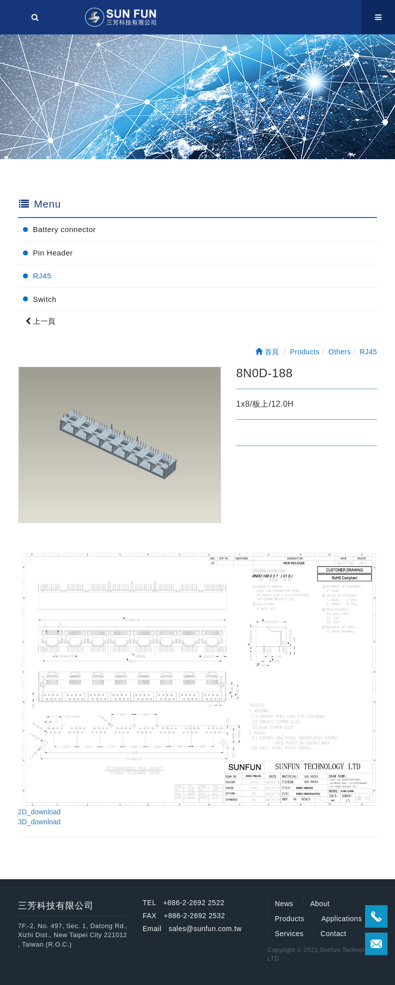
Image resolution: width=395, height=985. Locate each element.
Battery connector (64, 229)
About (320, 904)
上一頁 (40, 321)
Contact (334, 934)
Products (289, 919)
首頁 (267, 352)
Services (289, 934)
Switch (44, 299)
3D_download (39, 822)
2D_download (39, 812)
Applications (341, 919)
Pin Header (53, 252)
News (284, 904)
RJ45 (42, 275)
